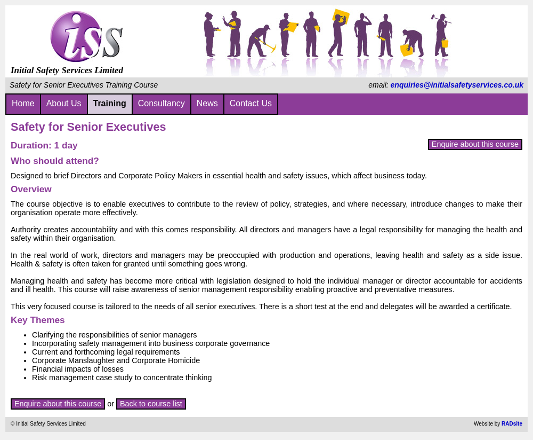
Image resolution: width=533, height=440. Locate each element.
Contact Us (251, 103)
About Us (64, 103)
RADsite (512, 424)
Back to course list (151, 403)
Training (109, 103)
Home (23, 103)
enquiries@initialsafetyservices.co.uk (457, 85)
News (207, 103)
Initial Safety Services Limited (67, 64)
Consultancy (161, 103)
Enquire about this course (475, 144)
